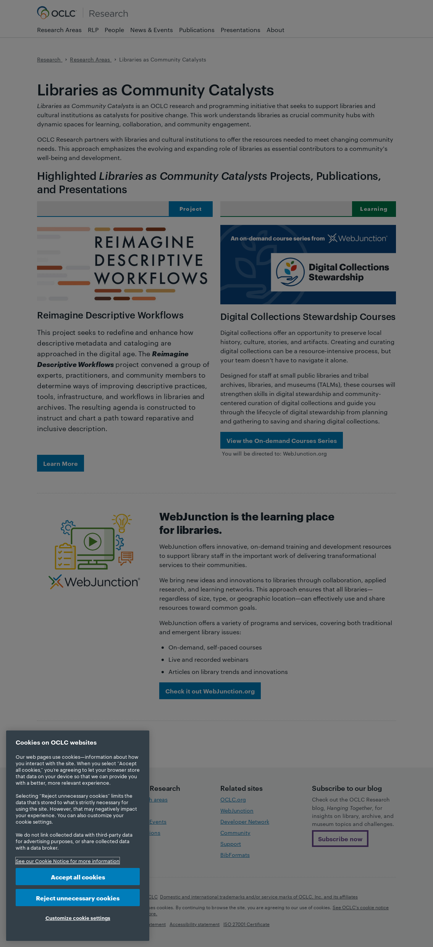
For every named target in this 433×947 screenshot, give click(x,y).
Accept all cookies (78, 876)
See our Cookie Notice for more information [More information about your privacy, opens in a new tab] (68, 860)
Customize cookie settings (77, 917)
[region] (77, 835)
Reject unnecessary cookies (78, 897)
